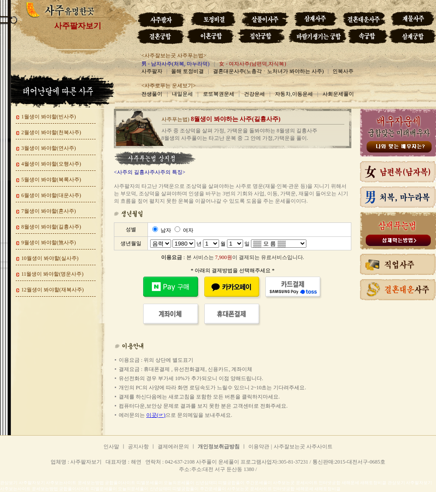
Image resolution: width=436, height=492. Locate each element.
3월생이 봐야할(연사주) (48, 148)
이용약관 (258, 446)
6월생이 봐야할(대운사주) (51, 195)
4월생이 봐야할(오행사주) (51, 164)
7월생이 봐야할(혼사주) (48, 211)
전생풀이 (151, 94)
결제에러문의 (173, 446)
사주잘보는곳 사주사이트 (303, 446)
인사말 (111, 446)
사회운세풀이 (338, 94)
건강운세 (254, 94)
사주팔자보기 (77, 25)
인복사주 (343, 71)
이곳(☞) (155, 415)
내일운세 (182, 94)
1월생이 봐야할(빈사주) (48, 117)
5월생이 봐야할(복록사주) (51, 180)
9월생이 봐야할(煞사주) (48, 242)
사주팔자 (151, 71)
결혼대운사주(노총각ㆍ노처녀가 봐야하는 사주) (268, 71)
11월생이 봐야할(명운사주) (52, 274)
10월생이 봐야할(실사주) (50, 258)
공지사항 (138, 446)
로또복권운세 (218, 94)
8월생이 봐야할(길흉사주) (51, 227)
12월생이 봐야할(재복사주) (52, 290)
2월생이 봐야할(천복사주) (51, 132)
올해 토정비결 (187, 71)
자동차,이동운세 (294, 94)
